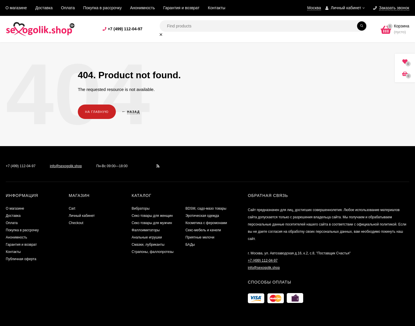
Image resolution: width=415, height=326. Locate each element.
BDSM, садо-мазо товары (205, 208)
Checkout (76, 223)
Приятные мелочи (199, 237)
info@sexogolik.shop (66, 166)
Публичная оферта (21, 259)
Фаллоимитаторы (146, 230)
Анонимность (142, 7)
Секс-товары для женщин (152, 216)
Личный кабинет (82, 216)
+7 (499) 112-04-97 (125, 29)
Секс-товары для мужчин (152, 223)
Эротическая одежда (202, 216)
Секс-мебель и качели (203, 230)
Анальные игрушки (147, 237)
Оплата (68, 7)
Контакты (216, 7)
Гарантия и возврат (181, 7)
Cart (72, 208)
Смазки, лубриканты (148, 245)
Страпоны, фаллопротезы (152, 252)
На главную (97, 111)
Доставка (43, 7)
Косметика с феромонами (206, 223)
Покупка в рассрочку (102, 7)
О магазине (16, 7)
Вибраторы (141, 208)
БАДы (190, 245)
